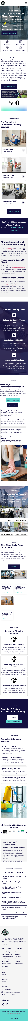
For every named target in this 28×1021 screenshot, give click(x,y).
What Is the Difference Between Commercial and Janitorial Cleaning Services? (13, 902)
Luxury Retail (7, 520)
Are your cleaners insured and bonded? (11, 877)
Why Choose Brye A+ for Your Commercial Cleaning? (11, 887)
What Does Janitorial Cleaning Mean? (11, 892)
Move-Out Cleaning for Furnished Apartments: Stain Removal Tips (7, 613)
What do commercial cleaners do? (13, 913)
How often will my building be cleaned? (11, 882)
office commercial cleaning (19, 267)
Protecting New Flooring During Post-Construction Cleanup (20, 588)
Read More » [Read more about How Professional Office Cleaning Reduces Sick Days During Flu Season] (5, 592)
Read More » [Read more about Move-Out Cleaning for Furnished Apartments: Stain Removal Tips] (5, 618)
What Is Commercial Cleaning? (12, 897)
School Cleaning (21, 534)
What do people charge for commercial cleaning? (10, 917)
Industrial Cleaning (7, 534)
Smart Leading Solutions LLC (14, 1013)
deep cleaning (10, 248)
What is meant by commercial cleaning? (11, 908)
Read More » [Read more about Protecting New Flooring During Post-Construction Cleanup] (18, 592)
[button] (26, 3)
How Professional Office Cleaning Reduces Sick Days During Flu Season (6, 588)
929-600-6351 (15, 228)
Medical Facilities (21, 520)
